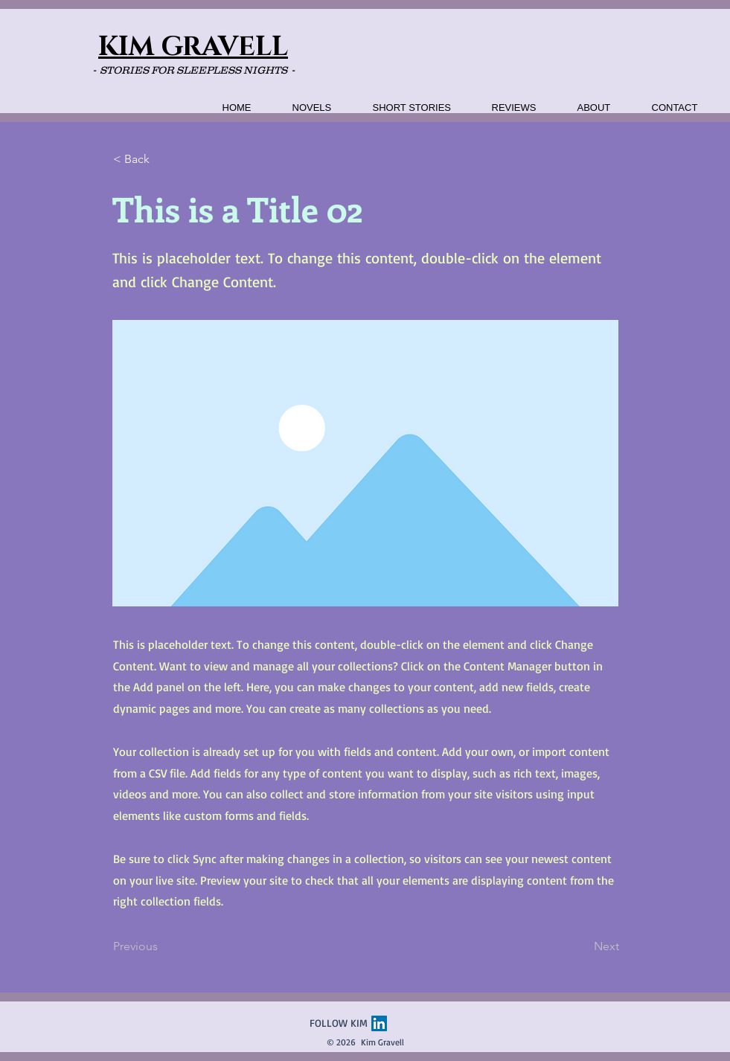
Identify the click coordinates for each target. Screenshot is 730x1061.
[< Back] (162, 159)
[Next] (582, 946)
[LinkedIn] (379, 1023)
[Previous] (162, 946)
